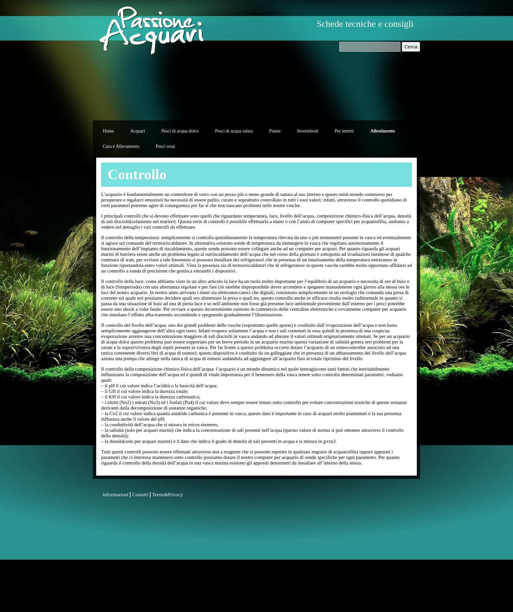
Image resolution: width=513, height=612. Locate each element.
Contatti (140, 494)
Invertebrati (307, 131)
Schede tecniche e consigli (365, 24)
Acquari (137, 131)
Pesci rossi (165, 146)
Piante (275, 131)
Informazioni (115, 494)
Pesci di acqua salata (234, 131)
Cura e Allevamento (121, 146)
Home (108, 131)
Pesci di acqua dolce (180, 131)
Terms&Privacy (167, 494)
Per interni (344, 131)
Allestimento (382, 131)
